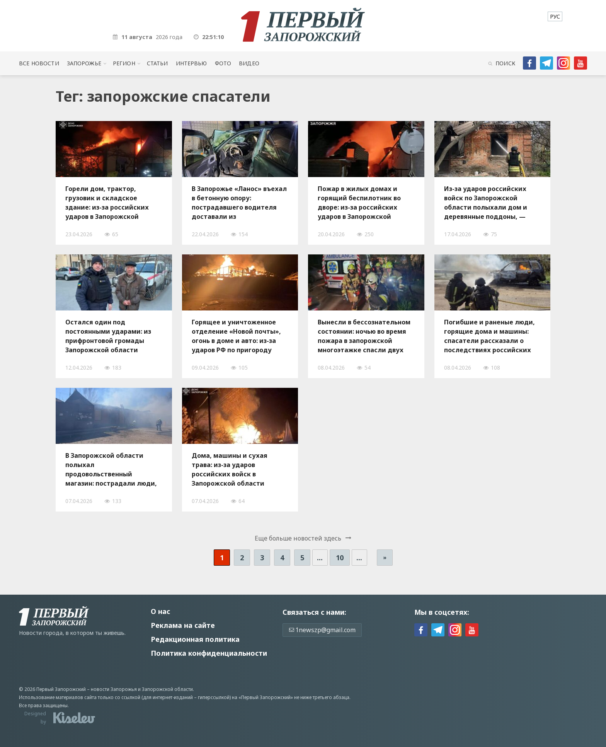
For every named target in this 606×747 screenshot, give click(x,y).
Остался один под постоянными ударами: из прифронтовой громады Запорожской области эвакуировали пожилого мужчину (108, 336)
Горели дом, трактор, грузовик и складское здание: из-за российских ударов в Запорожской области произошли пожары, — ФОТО (113, 202)
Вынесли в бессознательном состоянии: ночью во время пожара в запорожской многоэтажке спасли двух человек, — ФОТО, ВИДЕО (364, 336)
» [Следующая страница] (384, 557)
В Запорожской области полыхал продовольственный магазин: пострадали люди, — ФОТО (111, 469)
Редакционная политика (195, 639)
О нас (160, 611)
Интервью (191, 63)
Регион (124, 63)
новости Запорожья (114, 689)
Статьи (157, 63)
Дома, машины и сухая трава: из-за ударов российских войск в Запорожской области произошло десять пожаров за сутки (237, 469)
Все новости (39, 63)
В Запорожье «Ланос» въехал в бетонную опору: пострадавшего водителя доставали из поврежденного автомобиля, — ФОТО (239, 202)
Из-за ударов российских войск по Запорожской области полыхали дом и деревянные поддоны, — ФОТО (485, 202)
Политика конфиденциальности (209, 653)
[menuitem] (555, 16)
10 (340, 557)
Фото (223, 63)
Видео (249, 63)
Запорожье (84, 63)
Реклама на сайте (183, 625)
